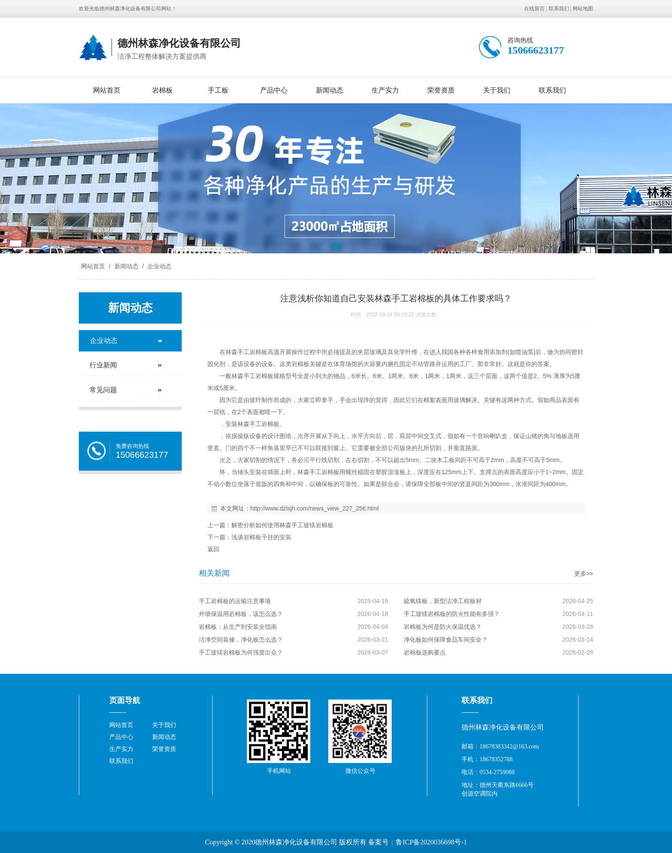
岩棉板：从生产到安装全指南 (238, 626)
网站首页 (106, 90)
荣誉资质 (441, 90)
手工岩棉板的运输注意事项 (235, 601)
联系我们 (559, 9)
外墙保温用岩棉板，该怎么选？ (241, 613)
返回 (213, 549)
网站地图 (583, 9)
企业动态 (158, 266)
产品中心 (274, 90)
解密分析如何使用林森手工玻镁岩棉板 (282, 525)
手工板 (218, 90)
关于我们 (496, 90)
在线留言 (534, 9)
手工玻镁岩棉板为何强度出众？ (241, 652)
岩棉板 (162, 90)
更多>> (583, 573)
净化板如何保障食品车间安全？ (446, 639)
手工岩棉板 (258, 375)
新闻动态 (329, 90)
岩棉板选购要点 (425, 652)
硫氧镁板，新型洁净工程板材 (443, 601)
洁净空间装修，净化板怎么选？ (241, 639)
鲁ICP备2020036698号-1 (431, 842)
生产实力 (385, 90)
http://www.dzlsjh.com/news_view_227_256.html (314, 508)
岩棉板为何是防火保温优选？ (443, 626)
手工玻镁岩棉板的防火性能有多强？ (452, 613)
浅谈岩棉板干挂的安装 (261, 537)
